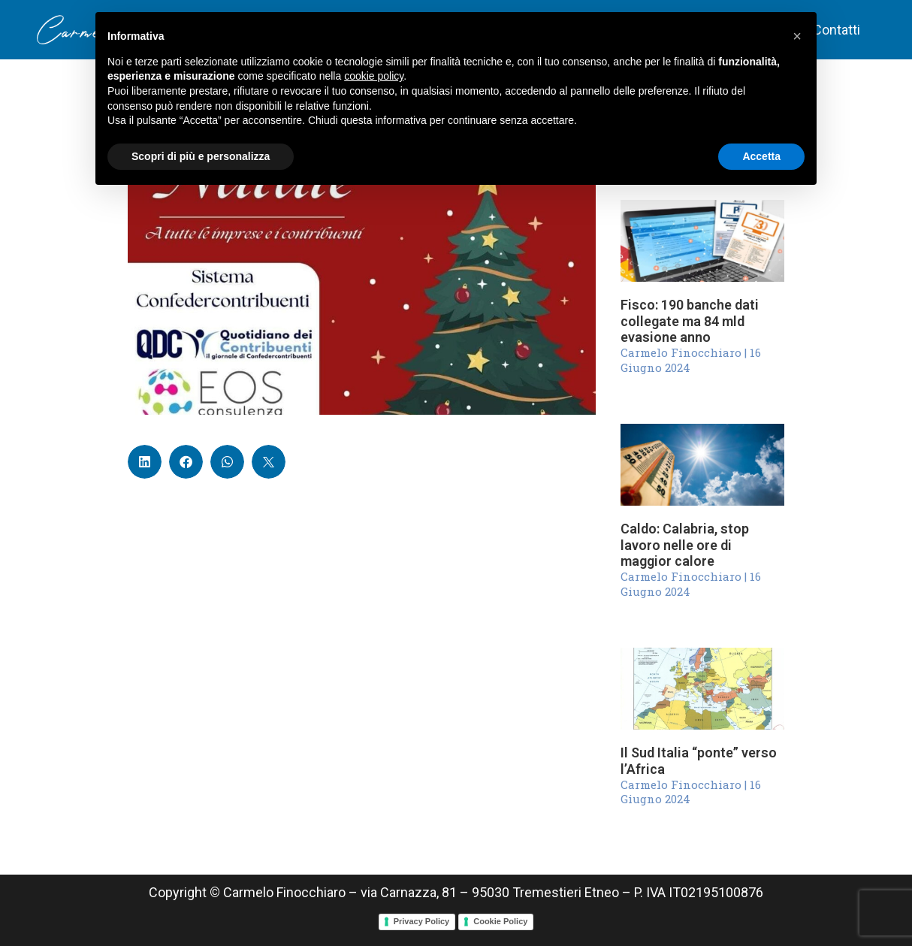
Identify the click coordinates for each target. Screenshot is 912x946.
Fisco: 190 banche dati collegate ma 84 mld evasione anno (690, 321)
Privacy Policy (422, 921)
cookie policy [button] (373, 76)
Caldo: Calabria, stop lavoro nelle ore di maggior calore (685, 545)
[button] (145, 462)
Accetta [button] (761, 156)
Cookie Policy (500, 921)
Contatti (836, 30)
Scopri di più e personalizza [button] (200, 156)
